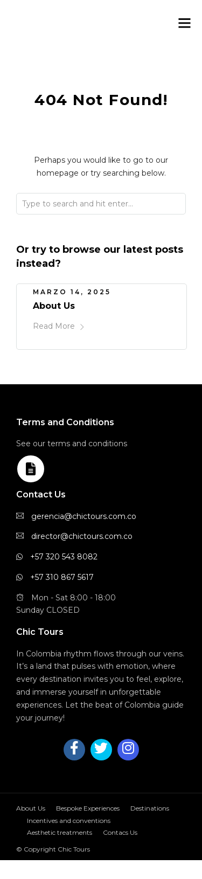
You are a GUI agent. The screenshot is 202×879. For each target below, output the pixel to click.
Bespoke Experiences (88, 808)
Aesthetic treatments (59, 832)
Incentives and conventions (68, 820)
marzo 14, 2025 (72, 292)
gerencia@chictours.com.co (83, 516)
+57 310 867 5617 (62, 577)
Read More (59, 326)
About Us (54, 306)
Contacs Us (120, 832)
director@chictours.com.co (82, 536)
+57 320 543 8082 (63, 557)
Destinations (149, 808)
